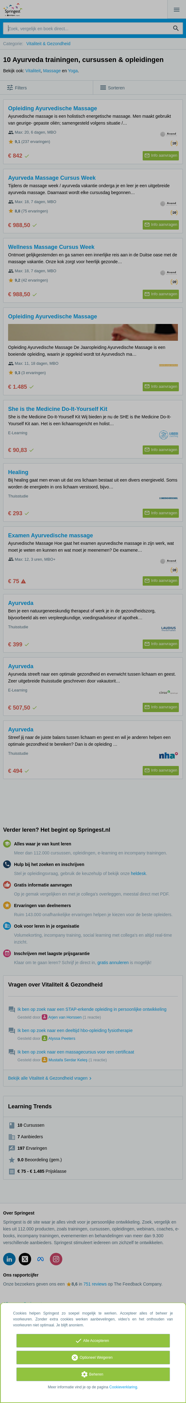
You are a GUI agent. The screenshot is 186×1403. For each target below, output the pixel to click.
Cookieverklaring (123, 1387)
